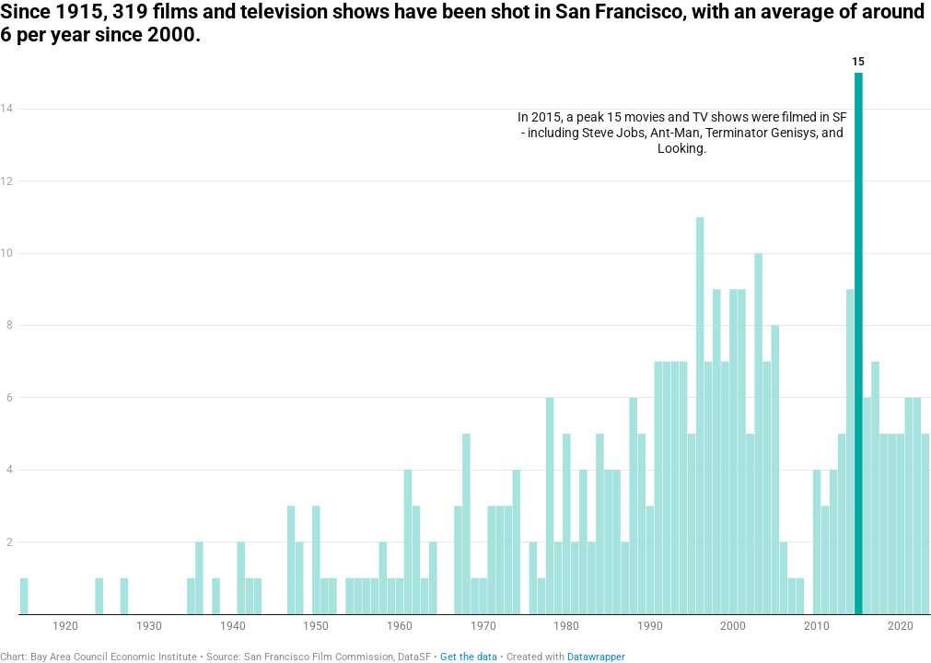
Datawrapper (596, 657)
